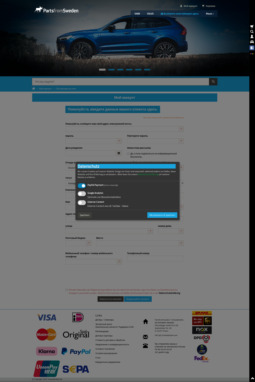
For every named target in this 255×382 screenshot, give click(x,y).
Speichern (84, 215)
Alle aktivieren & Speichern (162, 215)
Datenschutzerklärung (148, 174)
